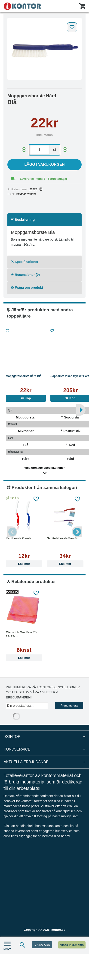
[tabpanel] (44, 49)
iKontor (44, 736)
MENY (7, 945)
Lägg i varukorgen (45, 164)
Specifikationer (24, 262)
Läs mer (24, 563)
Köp (26, 398)
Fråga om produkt (27, 287)
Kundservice (44, 749)
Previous (12, 532)
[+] (65, 150)
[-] (24, 150)
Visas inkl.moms (72, 945)
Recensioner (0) (25, 275)
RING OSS (42, 944)
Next (77, 532)
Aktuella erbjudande (44, 762)
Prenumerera (69, 705)
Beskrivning (23, 219)
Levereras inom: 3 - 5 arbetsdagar (43, 178)
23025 (35, 189)
